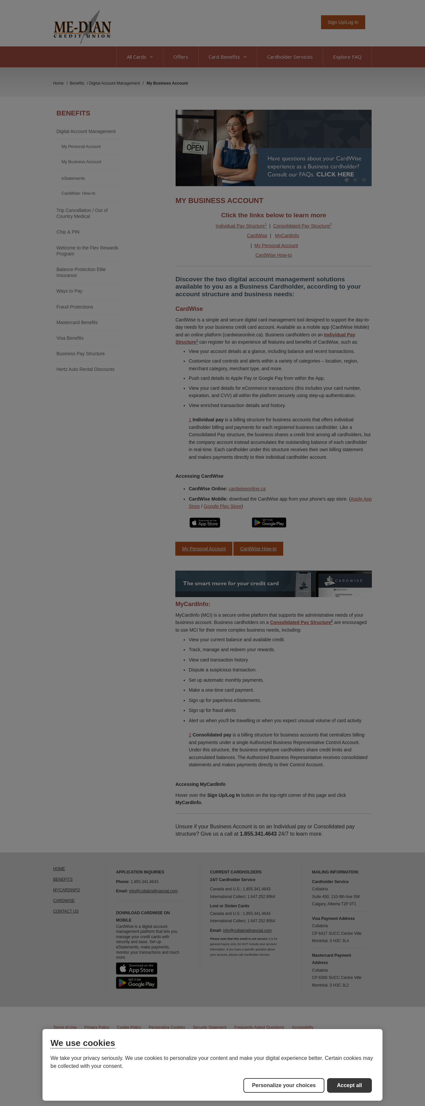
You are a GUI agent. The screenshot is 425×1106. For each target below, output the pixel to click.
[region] (212, 1065)
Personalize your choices (284, 1085)
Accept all (349, 1085)
